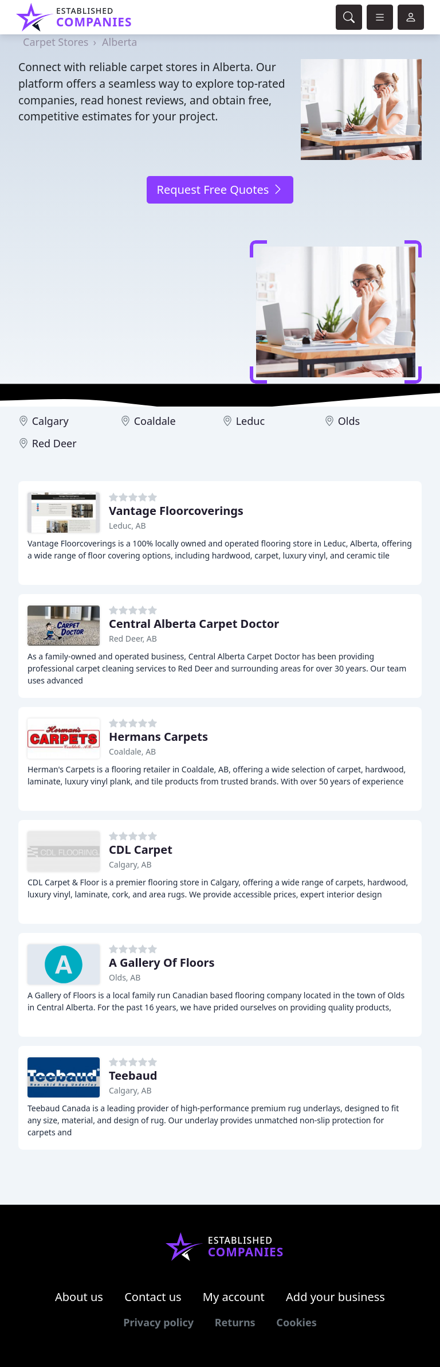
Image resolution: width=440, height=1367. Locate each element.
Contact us (153, 1296)
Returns (235, 1322)
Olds (349, 421)
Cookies (296, 1322)
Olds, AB (124, 977)
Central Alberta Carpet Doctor (194, 623)
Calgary (50, 421)
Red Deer (54, 443)
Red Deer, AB (133, 638)
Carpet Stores (55, 42)
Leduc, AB (127, 525)
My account (234, 1296)
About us (79, 1296)
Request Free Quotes (219, 189)
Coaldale (155, 421)
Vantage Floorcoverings (176, 510)
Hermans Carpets (158, 736)
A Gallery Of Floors (162, 962)
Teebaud (133, 1075)
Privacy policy (158, 1322)
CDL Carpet (140, 849)
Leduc (250, 421)
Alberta (119, 42)
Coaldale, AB (132, 751)
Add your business (335, 1296)
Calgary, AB (130, 864)
